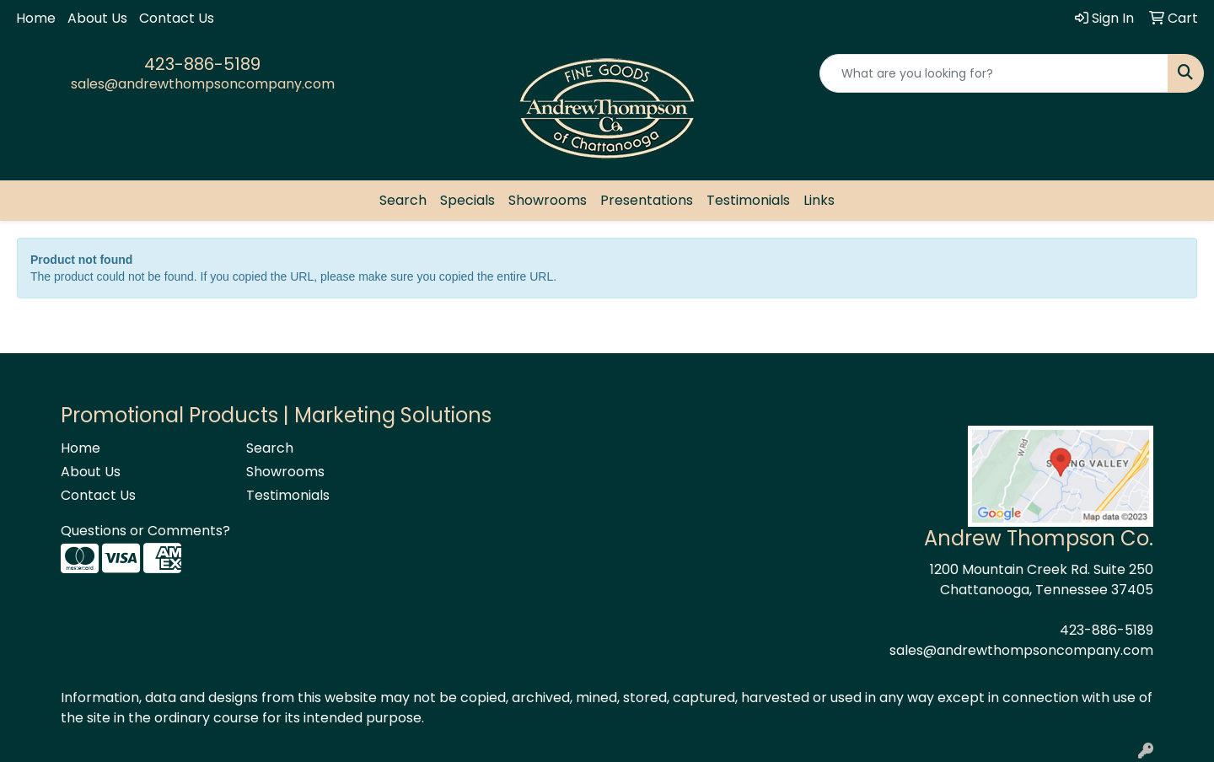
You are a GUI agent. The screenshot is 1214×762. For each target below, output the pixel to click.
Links (819, 200)
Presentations (646, 200)
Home (36, 18)
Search (403, 200)
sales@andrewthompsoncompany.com (203, 84)
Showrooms (547, 200)
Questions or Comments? (145, 530)
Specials (467, 200)
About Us (97, 18)
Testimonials (748, 200)
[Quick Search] (993, 73)
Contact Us (176, 18)
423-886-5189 (202, 64)
